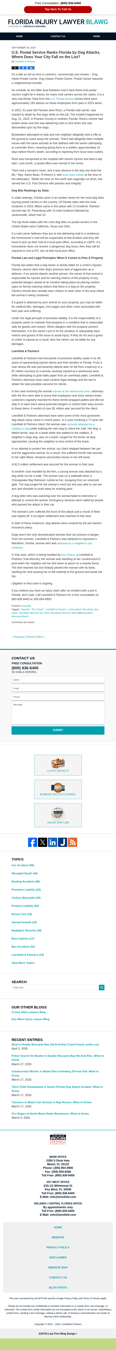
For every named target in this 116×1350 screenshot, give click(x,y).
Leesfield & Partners (28, 962)
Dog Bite (27, 610)
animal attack (76, 613)
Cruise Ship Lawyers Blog (29, 1019)
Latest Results (58, 769)
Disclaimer (58, 1267)
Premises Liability (27, 895)
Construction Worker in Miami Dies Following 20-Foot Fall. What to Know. (57, 1082)
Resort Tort (22, 920)
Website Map (58, 1278)
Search (101, 995)
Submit (58, 734)
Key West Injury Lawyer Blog (31, 1026)
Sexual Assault (25, 929)
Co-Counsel (58, 794)
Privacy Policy (58, 1257)
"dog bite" (25, 613)
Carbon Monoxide (27, 904)
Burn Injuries (23, 945)
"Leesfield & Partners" (57, 613)
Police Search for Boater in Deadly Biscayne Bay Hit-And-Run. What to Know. (58, 1066)
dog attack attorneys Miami (65, 617)
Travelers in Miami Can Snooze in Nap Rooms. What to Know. (53, 1111)
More (96, 36)
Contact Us (58, 36)
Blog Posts (58, 1298)
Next (41, 641)
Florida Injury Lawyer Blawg (58, 23)
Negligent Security (27, 937)
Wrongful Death (25, 879)
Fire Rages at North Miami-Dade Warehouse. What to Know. (52, 1122)
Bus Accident (23, 953)
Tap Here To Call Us (58, 9)
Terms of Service (92, 1310)
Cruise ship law (58, 821)
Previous (18, 641)
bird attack (90, 613)
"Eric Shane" (38, 613)
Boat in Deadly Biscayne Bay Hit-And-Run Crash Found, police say (57, 1052)
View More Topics (23, 970)
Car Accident (23, 871)
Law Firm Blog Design (57, 1345)
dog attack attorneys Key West (34, 617)
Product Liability (26, 912)
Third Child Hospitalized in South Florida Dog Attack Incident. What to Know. (57, 1097)
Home (19, 36)
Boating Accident (26, 887)
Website (58, 1247)
